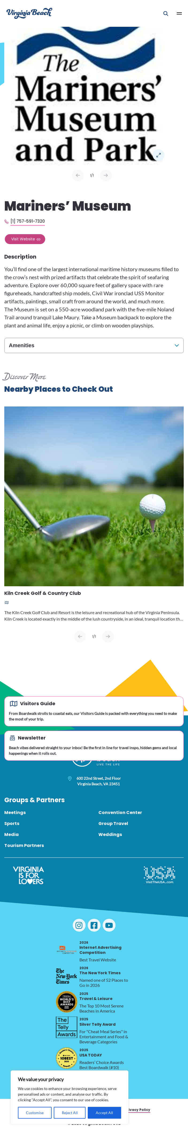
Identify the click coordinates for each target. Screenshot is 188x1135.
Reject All (70, 1112)
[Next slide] (108, 637)
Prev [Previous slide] (78, 175)
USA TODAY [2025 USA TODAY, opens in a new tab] (90, 1053)
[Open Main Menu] (179, 13)
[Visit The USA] (159, 875)
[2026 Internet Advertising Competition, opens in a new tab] (66, 950)
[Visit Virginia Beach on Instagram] (79, 925)
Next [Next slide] (106, 175)
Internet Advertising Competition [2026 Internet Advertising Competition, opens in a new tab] (100, 947)
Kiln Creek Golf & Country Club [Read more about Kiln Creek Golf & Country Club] (42, 593)
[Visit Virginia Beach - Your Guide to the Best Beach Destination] (29, 13)
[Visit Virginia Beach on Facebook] (94, 925)
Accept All (104, 1112)
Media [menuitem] (11, 834)
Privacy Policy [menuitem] (137, 1109)
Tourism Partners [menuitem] (24, 845)
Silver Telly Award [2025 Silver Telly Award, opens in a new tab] (97, 1022)
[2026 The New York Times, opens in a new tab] (66, 976)
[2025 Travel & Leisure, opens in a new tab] (66, 1002)
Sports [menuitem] (11, 823)
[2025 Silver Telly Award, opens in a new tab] (66, 1027)
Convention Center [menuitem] (120, 812)
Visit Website (23, 239)
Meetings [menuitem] (15, 812)
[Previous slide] (80, 637)
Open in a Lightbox (158, 155)
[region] (69, 1097)
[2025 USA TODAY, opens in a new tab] (66, 1058)
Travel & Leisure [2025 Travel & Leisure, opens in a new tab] (96, 996)
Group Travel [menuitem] (113, 823)
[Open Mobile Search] (165, 13)
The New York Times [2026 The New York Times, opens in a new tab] (100, 971)
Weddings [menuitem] (110, 834)
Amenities (21, 345)
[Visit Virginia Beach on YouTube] (109, 925)
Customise (35, 1112)
